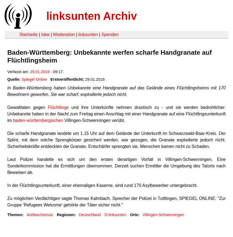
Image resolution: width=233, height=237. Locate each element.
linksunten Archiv (91, 16)
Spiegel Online (34, 79)
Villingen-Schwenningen (163, 215)
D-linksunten (115, 215)
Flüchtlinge (58, 107)
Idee (45, 34)
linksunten (88, 34)
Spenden (110, 34)
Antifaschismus (40, 215)
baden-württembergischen (38, 120)
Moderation (64, 34)
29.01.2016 (40, 72)
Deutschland (90, 215)
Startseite (28, 34)
